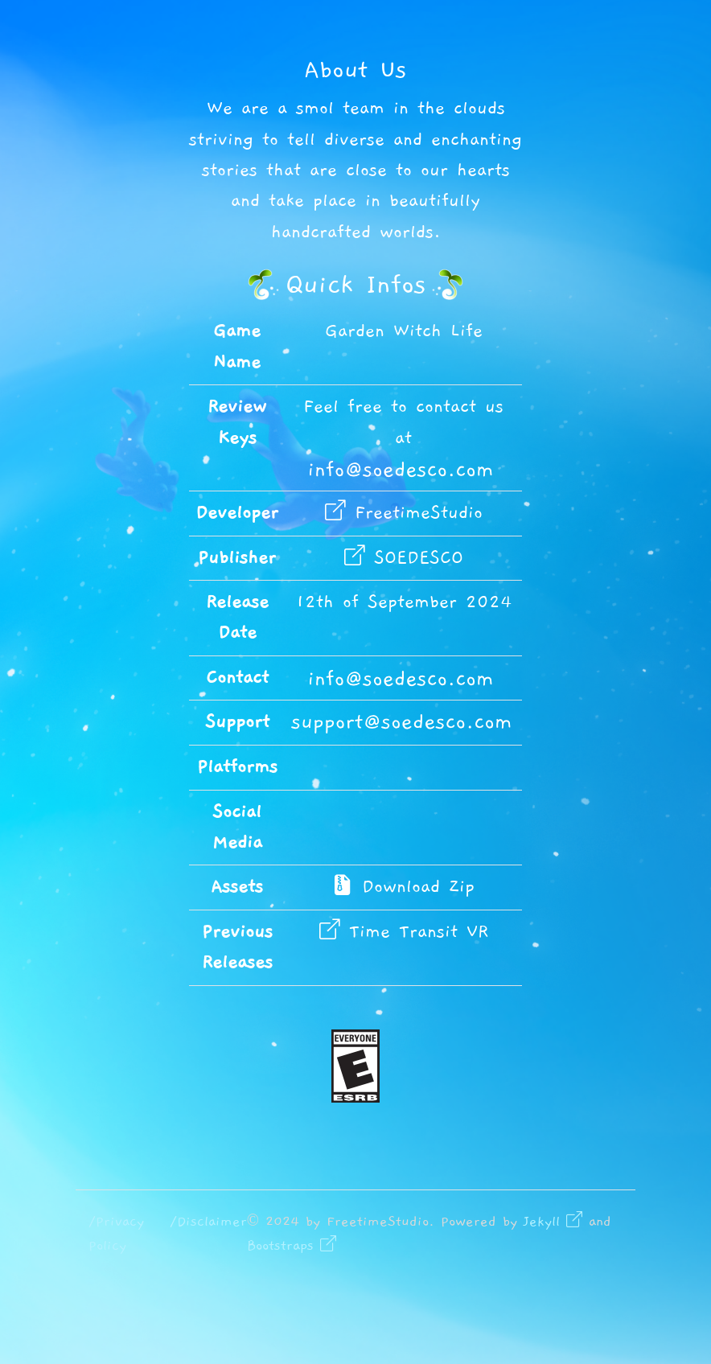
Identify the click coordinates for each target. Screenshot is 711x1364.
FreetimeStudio (404, 513)
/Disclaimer (208, 1222)
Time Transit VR (403, 932)
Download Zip (403, 887)
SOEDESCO (403, 558)
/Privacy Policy (116, 1234)
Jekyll (553, 1222)
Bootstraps (291, 1246)
